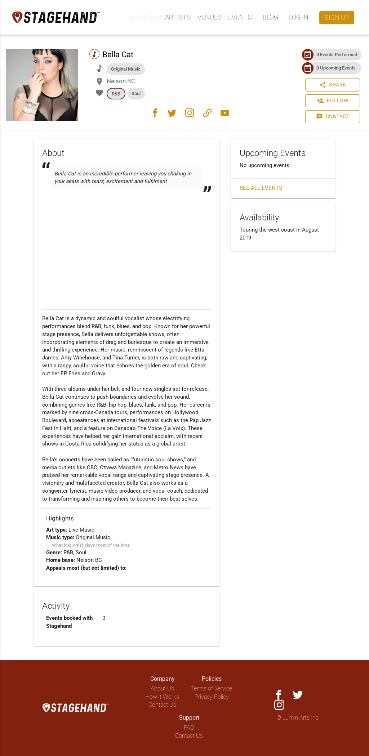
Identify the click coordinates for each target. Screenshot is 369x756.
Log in (298, 17)
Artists (178, 17)
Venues (209, 17)
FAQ (189, 727)
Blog (270, 17)
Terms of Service (211, 688)
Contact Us (162, 704)
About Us (162, 688)
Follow (332, 100)
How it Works (162, 696)
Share (333, 85)
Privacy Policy (212, 696)
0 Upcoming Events (336, 68)
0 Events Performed (336, 54)
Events (240, 17)
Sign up (337, 17)
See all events (261, 188)
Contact (333, 116)
